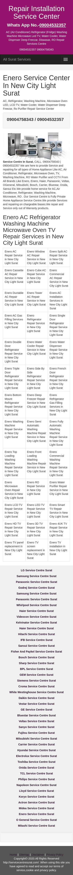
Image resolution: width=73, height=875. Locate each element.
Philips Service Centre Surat (36, 779)
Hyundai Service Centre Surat (36, 750)
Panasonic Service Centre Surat (36, 581)
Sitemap (24, 854)
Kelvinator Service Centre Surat (36, 622)
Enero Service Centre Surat (36, 814)
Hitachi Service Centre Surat (36, 634)
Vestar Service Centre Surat (37, 703)
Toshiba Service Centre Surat (36, 761)
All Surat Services (17, 59)
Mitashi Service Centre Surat (36, 825)
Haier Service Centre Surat (36, 610)
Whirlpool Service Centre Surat (36, 605)
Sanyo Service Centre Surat (37, 727)
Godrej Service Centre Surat (36, 587)
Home (13, 854)
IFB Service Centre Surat (36, 639)
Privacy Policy (54, 854)
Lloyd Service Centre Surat (36, 790)
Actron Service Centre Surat (36, 802)
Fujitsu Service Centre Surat (36, 732)
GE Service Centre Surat (36, 709)
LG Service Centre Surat (36, 570)
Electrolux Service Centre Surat (36, 756)
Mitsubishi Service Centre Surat (36, 738)
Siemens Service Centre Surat (36, 680)
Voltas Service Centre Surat (36, 721)
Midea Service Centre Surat (36, 808)
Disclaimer (37, 854)
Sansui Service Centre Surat (36, 645)
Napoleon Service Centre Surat (36, 785)
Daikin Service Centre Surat (37, 698)
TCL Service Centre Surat (36, 773)
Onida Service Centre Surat (36, 767)
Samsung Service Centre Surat (36, 576)
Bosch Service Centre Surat (36, 657)
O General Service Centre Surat (36, 819)
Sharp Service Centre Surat (36, 663)
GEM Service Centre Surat (37, 674)
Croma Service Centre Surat (36, 686)
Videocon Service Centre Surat (36, 616)
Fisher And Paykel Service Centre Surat (36, 651)
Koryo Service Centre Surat (36, 796)
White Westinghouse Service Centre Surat (36, 692)
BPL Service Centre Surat (36, 669)
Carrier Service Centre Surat (36, 744)
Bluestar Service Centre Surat (36, 715)
